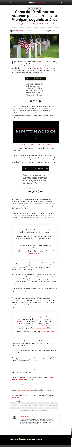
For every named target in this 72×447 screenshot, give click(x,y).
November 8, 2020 (34, 253)
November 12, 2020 (47, 334)
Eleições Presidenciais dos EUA (39, 407)
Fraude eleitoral (32, 409)
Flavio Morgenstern (15, 409)
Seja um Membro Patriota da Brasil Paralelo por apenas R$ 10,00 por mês (35, 144)
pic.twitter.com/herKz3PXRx (34, 330)
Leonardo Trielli (20, 30)
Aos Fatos (13, 404)
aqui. (37, 362)
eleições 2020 (15, 407)
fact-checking (53, 407)
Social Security (34, 412)
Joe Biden (40, 409)
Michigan (47, 409)
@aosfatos (32, 321)
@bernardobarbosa (23, 319)
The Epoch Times (44, 412)
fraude (24, 409)
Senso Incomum (24, 412)
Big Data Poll (42, 62)
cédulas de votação (31, 404)
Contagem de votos (43, 404)
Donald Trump (54, 404)
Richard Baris (54, 409)
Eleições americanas (25, 407)
